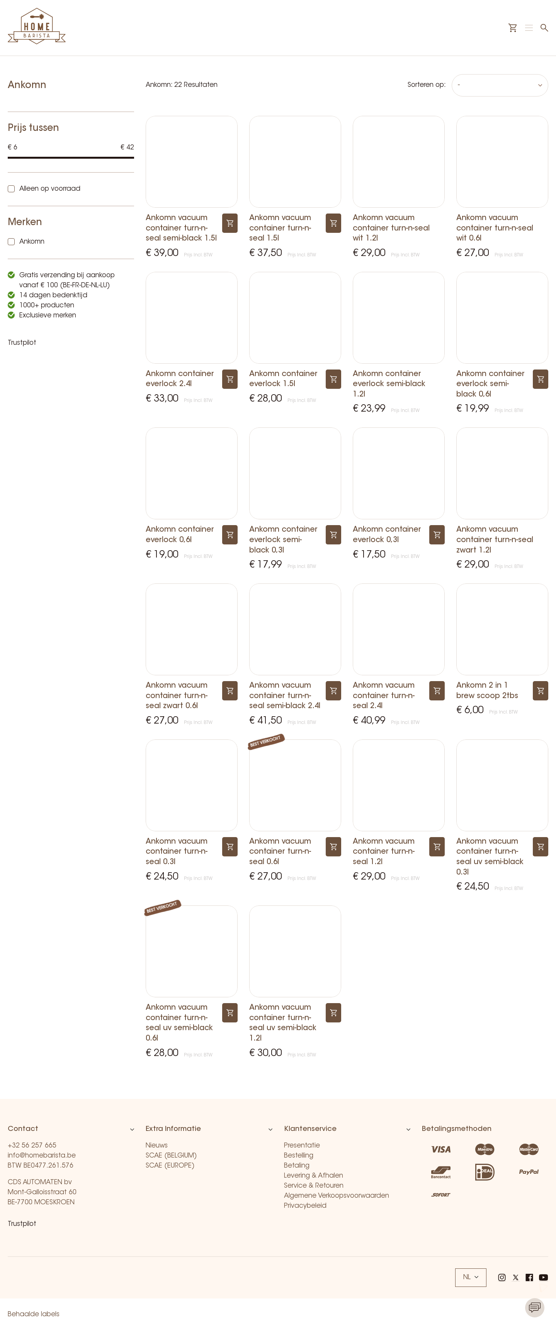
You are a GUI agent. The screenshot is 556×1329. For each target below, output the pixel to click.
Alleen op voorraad (49, 189)
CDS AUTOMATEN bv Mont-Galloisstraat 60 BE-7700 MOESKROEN (42, 1192)
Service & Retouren (313, 1186)
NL (470, 1277)
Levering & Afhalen (313, 1176)
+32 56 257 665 (32, 1146)
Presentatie (302, 1146)
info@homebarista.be (42, 1156)
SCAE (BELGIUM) (171, 1156)
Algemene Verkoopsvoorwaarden (336, 1196)
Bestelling (298, 1156)
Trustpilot (22, 343)
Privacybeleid (305, 1206)
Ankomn (31, 242)
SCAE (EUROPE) (170, 1166)
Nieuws (157, 1146)
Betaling (296, 1166)
